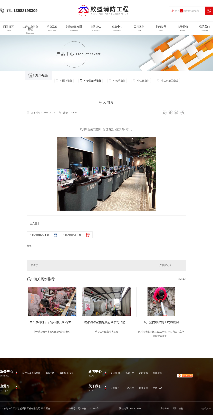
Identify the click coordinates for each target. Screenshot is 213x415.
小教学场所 (119, 80)
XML (139, 408)
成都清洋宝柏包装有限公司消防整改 (107, 322)
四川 (175, 408)
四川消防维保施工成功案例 (161, 322)
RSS (132, 408)
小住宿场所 (143, 80)
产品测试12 (165, 265)
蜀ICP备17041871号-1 (89, 408)
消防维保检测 (66, 373)
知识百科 (143, 373)
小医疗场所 (66, 80)
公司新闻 (115, 373)
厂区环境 (129, 388)
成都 (181, 408)
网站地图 (123, 408)
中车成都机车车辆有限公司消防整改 (53, 322)
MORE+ (182, 278)
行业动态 (129, 373)
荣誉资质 (143, 388)
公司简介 (115, 388)
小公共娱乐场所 (90, 80)
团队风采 (157, 388)
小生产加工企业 (169, 80)
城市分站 (164, 408)
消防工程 (50, 373)
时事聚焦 (157, 373)
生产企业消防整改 (31, 373)
